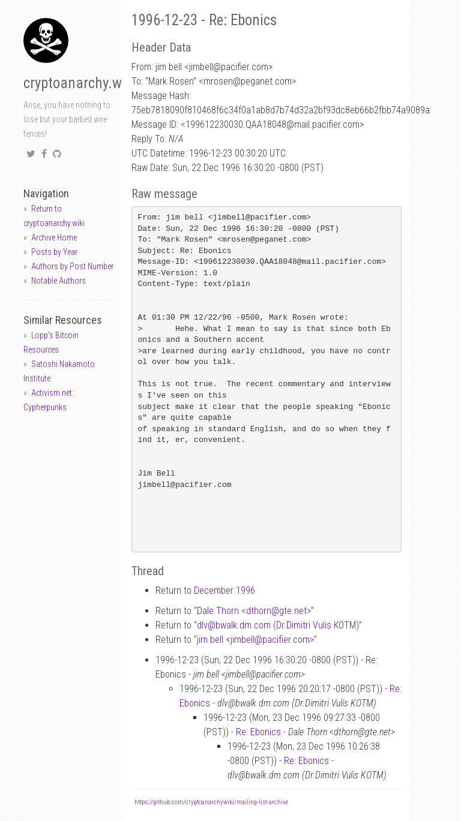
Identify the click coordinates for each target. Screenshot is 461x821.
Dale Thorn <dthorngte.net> (254, 610)
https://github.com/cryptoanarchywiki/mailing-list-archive (211, 802)
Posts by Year (54, 252)
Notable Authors (58, 280)
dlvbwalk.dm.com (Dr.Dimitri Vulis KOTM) (278, 625)
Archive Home (54, 237)
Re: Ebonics (258, 732)
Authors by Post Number (72, 266)
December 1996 (224, 590)
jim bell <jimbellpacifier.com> (255, 639)
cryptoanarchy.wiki (79, 83)
